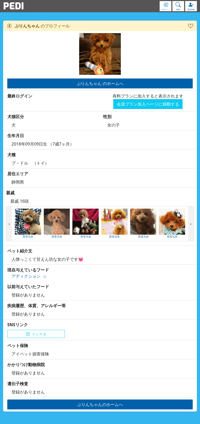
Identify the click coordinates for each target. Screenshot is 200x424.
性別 (107, 116)
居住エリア (17, 174)
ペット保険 (17, 345)
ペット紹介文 (19, 251)
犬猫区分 (15, 116)
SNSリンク (17, 325)
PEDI (13, 6)
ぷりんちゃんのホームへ (100, 404)
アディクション (26, 276)
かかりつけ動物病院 (26, 364)
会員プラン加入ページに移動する (148, 104)
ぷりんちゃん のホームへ (100, 83)
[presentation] (9, 224)
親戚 (10, 193)
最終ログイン (19, 96)
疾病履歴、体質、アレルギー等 (36, 305)
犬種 (11, 155)
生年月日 (15, 135)
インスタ (36, 333)
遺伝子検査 (17, 383)
